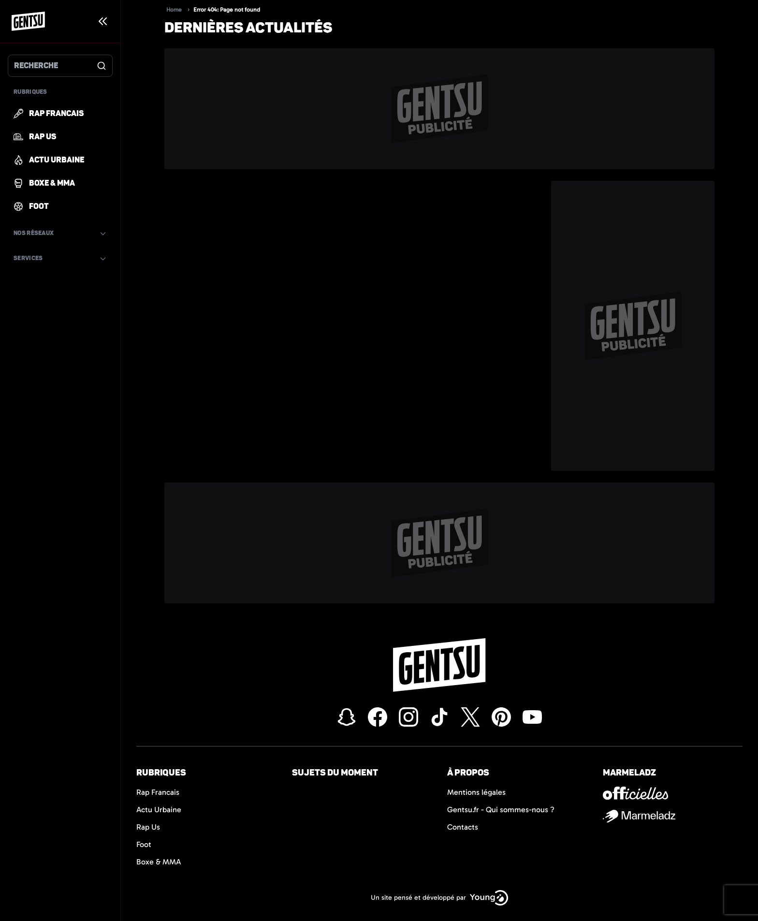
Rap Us (148, 827)
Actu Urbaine (158, 809)
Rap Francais (157, 792)
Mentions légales (476, 792)
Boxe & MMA (158, 861)
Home (174, 9)
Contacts (462, 827)
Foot (143, 844)
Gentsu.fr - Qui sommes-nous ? (500, 809)
